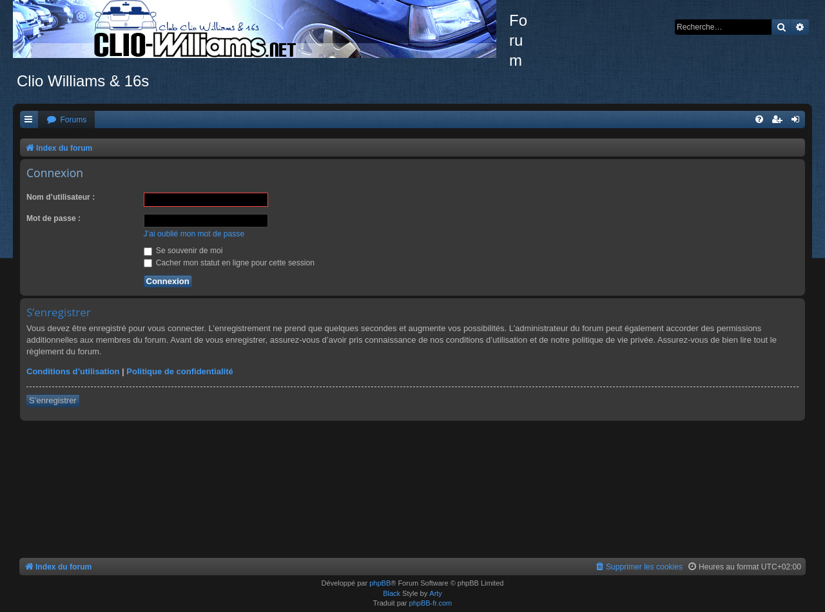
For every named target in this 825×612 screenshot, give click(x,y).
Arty (435, 593)
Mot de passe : (53, 218)
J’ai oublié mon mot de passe (194, 233)
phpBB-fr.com (430, 603)
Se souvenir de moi (183, 250)
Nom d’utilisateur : (60, 197)
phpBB (380, 583)
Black (391, 593)
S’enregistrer (53, 400)
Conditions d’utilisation (72, 371)
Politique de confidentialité (179, 371)
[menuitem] (66, 120)
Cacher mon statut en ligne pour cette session (229, 262)
